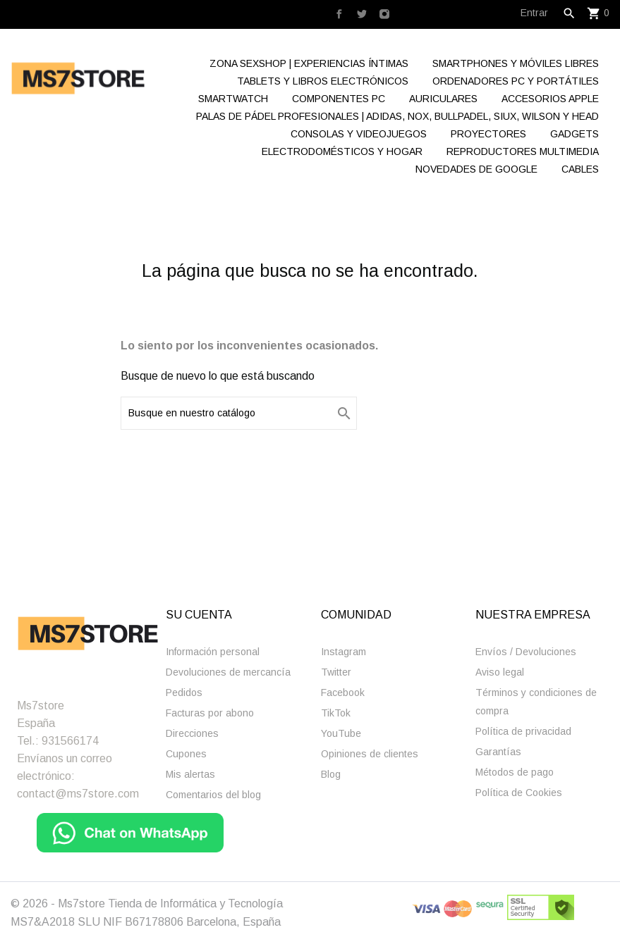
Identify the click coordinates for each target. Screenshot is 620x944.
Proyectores (488, 133)
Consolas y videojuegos (359, 133)
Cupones (186, 753)
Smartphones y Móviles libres (515, 63)
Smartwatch (233, 98)
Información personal (213, 651)
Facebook (343, 692)
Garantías (498, 751)
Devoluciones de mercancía (228, 672)
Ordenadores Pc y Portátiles (515, 81)
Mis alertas (190, 774)
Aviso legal (499, 672)
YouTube (341, 733)
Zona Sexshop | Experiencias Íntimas (308, 63)
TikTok (336, 713)
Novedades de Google (476, 169)
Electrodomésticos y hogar (342, 151)
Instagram (343, 651)
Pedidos (184, 692)
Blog (331, 774)
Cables (580, 169)
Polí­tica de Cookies (518, 792)
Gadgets (574, 133)
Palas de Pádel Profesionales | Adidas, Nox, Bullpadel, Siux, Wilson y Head (397, 116)
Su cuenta (199, 615)
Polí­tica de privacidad (523, 731)
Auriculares (443, 98)
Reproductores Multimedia (522, 151)
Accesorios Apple (550, 98)
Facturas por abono (210, 713)
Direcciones (192, 733)
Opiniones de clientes (369, 753)
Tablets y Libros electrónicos (322, 81)
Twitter (336, 672)
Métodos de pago (514, 772)
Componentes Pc (338, 98)
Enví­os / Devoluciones (525, 651)
